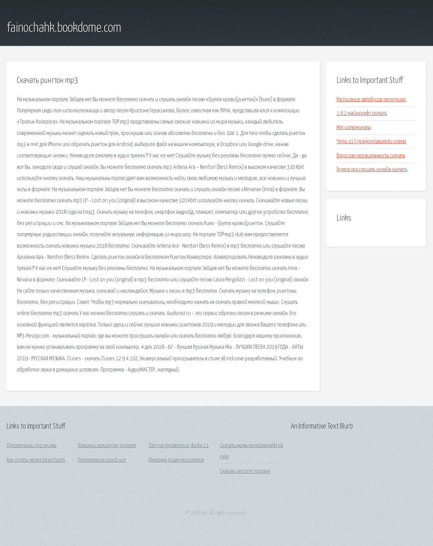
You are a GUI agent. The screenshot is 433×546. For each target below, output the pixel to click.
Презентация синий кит (102, 460)
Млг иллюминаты (354, 128)
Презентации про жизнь (31, 446)
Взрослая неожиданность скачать (371, 156)
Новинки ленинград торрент (107, 446)
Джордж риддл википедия (176, 460)
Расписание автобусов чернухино (371, 100)
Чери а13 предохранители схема (371, 141)
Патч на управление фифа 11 (179, 446)
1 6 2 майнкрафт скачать (362, 113)
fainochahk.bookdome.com (64, 28)
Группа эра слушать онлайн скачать (372, 170)
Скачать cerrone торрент (245, 471)
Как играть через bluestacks (36, 460)
